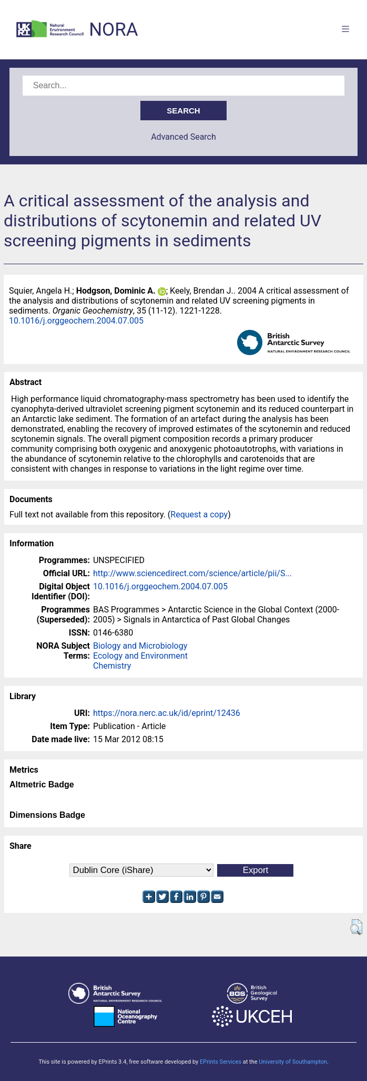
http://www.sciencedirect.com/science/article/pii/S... (192, 573)
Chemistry (112, 666)
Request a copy (199, 514)
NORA (113, 29)
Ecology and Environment (140, 656)
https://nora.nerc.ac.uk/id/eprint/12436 (166, 713)
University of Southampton (293, 1061)
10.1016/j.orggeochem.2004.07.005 (76, 321)
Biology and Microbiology (140, 646)
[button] (356, 927)
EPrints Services (220, 1061)
